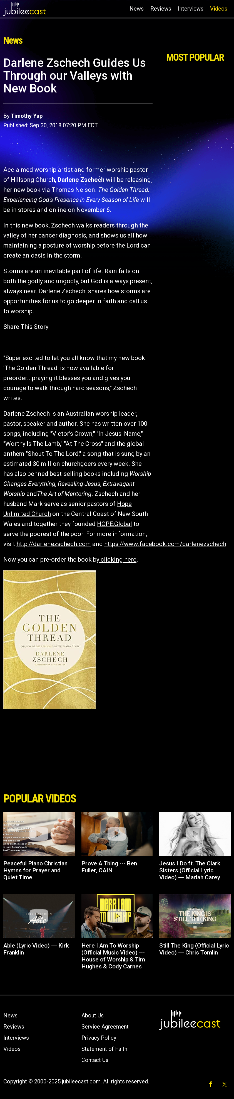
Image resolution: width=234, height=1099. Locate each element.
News (137, 8)
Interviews (190, 8)
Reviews (160, 8)
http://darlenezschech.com (53, 543)
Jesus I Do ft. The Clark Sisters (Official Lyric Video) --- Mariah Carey (189, 870)
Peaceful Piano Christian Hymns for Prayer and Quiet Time (35, 870)
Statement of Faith (104, 1049)
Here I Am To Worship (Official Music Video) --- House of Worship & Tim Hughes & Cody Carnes (113, 956)
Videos (218, 8)
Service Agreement (105, 1026)
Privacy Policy (98, 1037)
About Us (92, 1015)
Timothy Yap (27, 115)
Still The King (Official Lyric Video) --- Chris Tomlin (194, 949)
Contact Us (94, 1060)
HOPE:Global (114, 523)
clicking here (117, 559)
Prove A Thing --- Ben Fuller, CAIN (109, 867)
